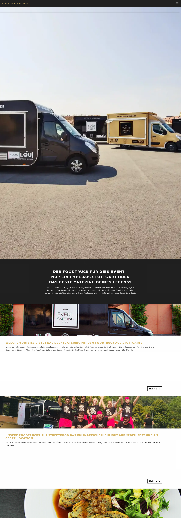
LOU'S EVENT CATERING (15, 3)
